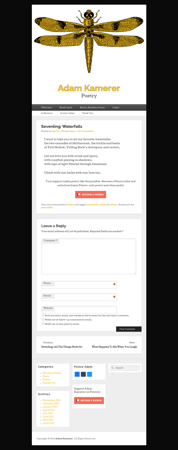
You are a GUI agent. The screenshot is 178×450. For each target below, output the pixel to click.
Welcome (46, 107)
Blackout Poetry (52, 373)
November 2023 (51, 401)
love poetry (93, 205)
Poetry (70, 205)
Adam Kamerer (89, 88)
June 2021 (48, 417)
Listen (115, 107)
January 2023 (50, 407)
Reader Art (49, 383)
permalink (47, 208)
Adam (72, 132)
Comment (50, 241)
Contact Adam (67, 113)
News (46, 377)
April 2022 (49, 410)
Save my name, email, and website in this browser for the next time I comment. (87, 316)
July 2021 (48, 414)
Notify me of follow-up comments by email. (68, 320)
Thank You (87, 113)
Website (48, 308)
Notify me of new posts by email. (62, 324)
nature (103, 205)
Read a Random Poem (92, 107)
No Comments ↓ (86, 132)
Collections (47, 113)
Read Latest (66, 107)
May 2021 (48, 420)
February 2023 (51, 404)
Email (47, 296)
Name (47, 283)
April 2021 (48, 423)
